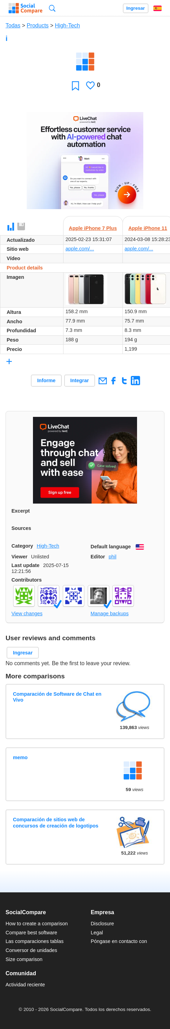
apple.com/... (80, 248)
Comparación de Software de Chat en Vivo (57, 697)
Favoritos (75, 85)
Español (157, 8)
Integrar (79, 380)
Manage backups (110, 613)
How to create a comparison (37, 923)
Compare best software (31, 932)
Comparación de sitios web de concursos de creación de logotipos (55, 822)
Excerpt (20, 511)
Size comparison (24, 959)
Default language (111, 546)
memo (20, 757)
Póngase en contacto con (119, 941)
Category (22, 546)
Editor (98, 556)
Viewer (19, 556)
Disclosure (102, 923)
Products (38, 25)
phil (112, 556)
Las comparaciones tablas (34, 941)
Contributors (26, 580)
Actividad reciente (25, 984)
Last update (25, 565)
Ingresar (135, 8)
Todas (13, 25)
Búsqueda (52, 8)
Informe (46, 380)
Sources (21, 528)
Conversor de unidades (31, 950)
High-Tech (67, 25)
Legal (97, 932)
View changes (26, 613)
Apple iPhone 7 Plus (93, 228)
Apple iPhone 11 (147, 228)
